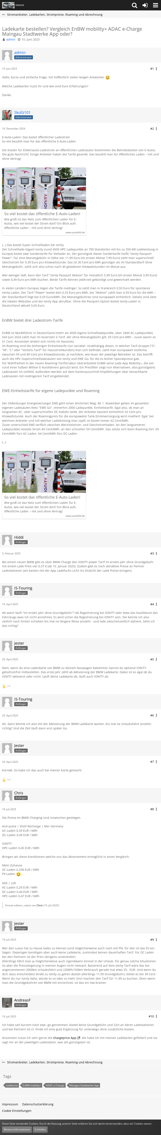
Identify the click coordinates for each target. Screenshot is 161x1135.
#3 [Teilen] (152, 553)
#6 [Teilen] (152, 715)
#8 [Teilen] (152, 809)
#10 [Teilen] (151, 1016)
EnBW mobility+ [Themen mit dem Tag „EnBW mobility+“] (32, 1085)
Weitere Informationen (17, 1129)
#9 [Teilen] (152, 940)
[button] (134, 5)
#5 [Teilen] (152, 659)
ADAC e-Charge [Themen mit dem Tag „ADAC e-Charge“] (55, 1085)
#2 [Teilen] (152, 129)
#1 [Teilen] (152, 69)
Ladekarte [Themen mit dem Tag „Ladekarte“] (12, 1085)
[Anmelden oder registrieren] (145, 5)
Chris (40, 905)
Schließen (40, 1129)
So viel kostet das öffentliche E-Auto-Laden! (42, 213)
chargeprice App (64, 1038)
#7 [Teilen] (152, 762)
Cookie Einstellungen (16, 1111)
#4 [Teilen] (152, 604)
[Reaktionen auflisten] (7, 685)
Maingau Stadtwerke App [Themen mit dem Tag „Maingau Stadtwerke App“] (84, 1085)
